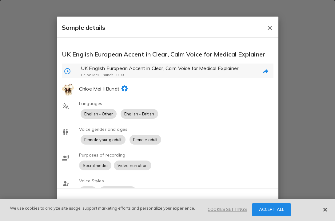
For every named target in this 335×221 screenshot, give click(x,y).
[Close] (325, 209)
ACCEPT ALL (271, 209)
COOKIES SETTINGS (227, 209)
